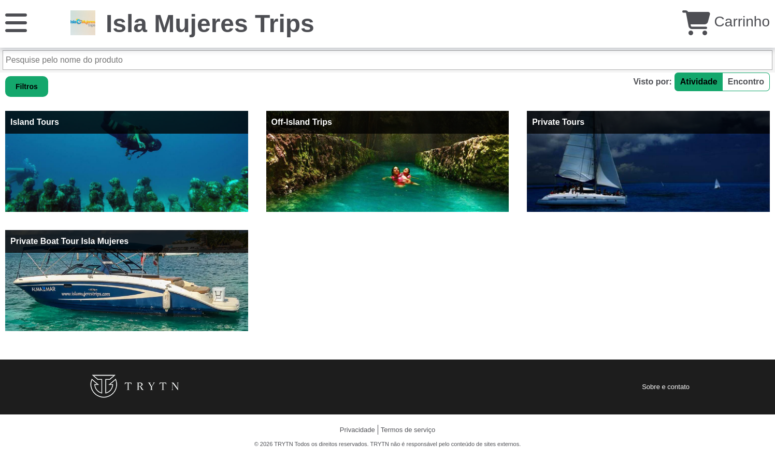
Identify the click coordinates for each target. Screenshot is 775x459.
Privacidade (357, 430)
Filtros (27, 86)
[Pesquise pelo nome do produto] (387, 60)
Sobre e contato (666, 387)
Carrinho (726, 21)
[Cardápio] (16, 22)
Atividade (698, 81)
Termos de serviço (408, 430)
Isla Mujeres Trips (210, 23)
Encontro (746, 81)
